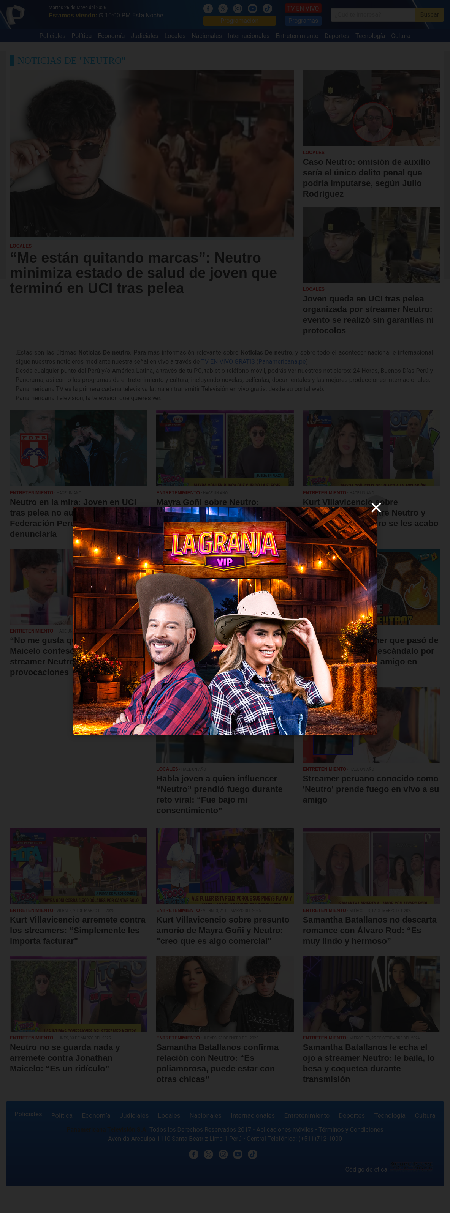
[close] (376, 507)
